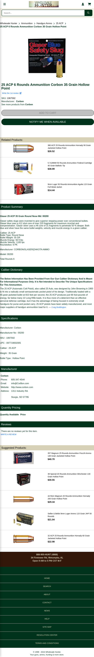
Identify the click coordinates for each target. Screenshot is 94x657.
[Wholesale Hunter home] (44, 4)
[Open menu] (5, 4)
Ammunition (27, 23)
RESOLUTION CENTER (47, 635)
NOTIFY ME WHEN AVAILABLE (47, 121)
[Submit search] (88, 13)
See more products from (17, 104)
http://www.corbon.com (22, 387)
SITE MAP (47, 627)
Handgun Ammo (44, 23)
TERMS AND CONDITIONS (47, 643)
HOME (47, 578)
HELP (47, 619)
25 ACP (59, 23)
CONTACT (47, 602)
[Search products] (43, 13)
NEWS (47, 611)
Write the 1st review (12, 93)
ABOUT (47, 594)
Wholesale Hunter (8, 23)
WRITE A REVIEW (8, 434)
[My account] (83, 4)
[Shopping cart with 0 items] (89, 4)
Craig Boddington (58, 307)
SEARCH (47, 586)
